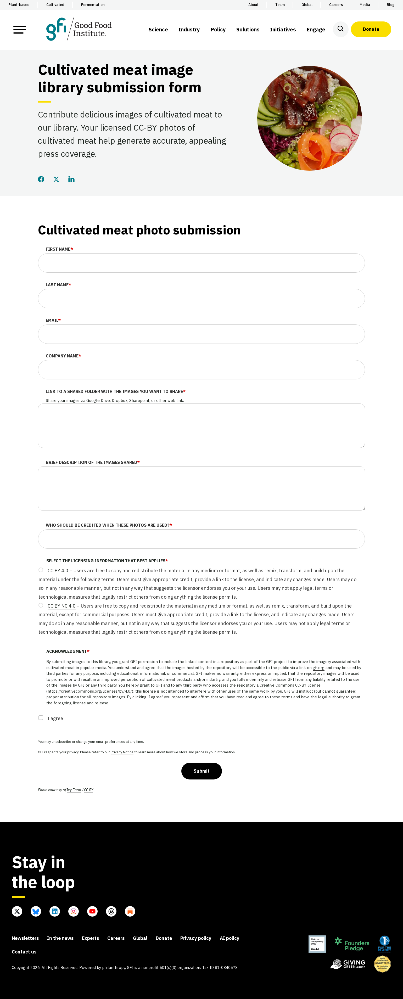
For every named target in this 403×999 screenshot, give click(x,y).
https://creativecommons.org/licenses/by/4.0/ (90, 691)
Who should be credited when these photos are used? (109, 525)
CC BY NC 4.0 (62, 606)
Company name (63, 355)
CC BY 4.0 (58, 571)
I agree (55, 718)
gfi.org (318, 667)
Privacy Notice (122, 752)
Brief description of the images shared (93, 462)
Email (53, 320)
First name (59, 249)
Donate (371, 29)
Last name (58, 284)
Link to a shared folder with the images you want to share (116, 391)
